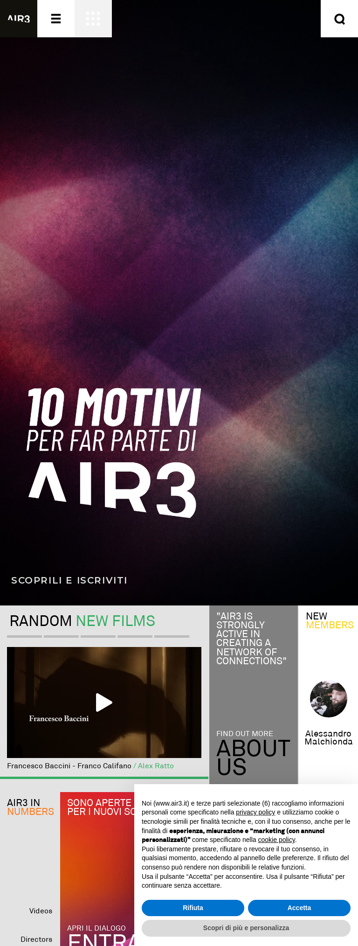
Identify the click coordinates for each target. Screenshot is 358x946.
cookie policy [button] (276, 839)
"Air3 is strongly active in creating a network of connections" (251, 639)
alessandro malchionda (328, 738)
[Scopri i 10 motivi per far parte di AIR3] (179, 302)
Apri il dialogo (96, 928)
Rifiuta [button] (193, 907)
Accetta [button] (299, 907)
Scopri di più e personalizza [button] (246, 928)
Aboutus (253, 759)
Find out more (244, 734)
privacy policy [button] (255, 812)
